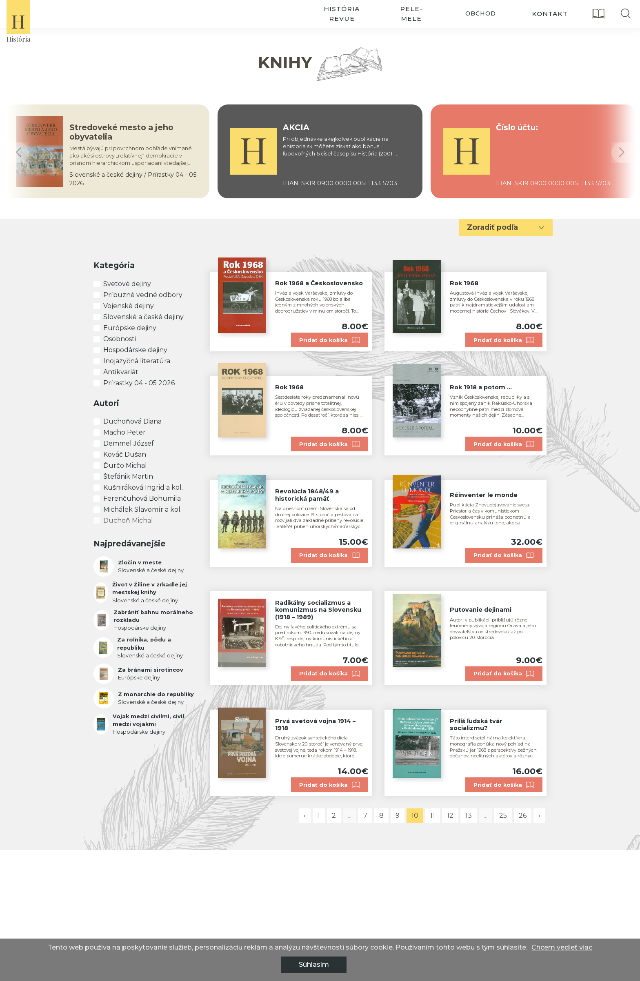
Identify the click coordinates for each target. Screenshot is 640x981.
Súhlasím (314, 964)
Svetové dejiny (127, 284)
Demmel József (128, 443)
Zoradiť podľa (505, 227)
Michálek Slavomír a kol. (142, 509)
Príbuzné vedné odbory (142, 295)
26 (523, 815)
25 (503, 815)
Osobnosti (119, 339)
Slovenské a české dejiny (143, 317)
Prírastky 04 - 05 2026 (139, 383)
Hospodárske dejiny (135, 350)
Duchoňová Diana (132, 421)
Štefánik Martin (128, 476)
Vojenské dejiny (128, 306)
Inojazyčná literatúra (136, 361)
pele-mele (411, 14)
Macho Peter (124, 432)
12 (450, 815)
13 (468, 815)
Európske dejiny (129, 328)
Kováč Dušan (124, 454)
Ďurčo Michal (125, 465)
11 (432, 815)
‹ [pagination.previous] (305, 815)
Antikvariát (120, 372)
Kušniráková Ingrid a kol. (143, 487)
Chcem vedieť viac (561, 947)
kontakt (549, 14)
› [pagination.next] (539, 815)
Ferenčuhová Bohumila (142, 498)
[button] (18, 152)
